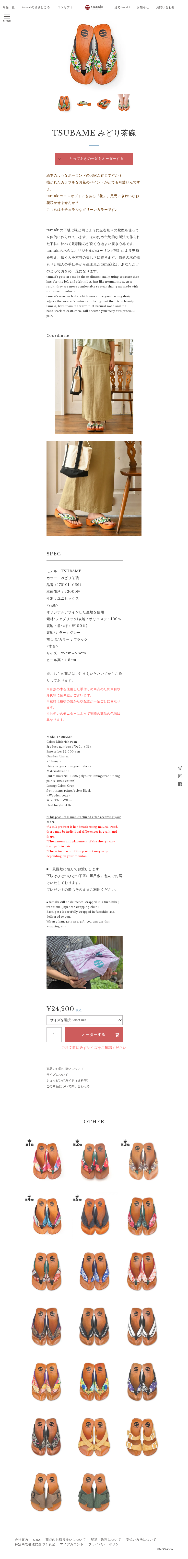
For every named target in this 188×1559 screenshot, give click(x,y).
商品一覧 (8, 7)
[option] (94, 54)
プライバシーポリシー (105, 1544)
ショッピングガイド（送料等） (68, 1080)
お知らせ (143, 7)
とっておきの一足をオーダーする (96, 158)
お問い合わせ (165, 7)
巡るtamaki (122, 7)
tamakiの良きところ (36, 7)
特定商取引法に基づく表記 (35, 1544)
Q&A (37, 1539)
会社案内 (21, 1539)
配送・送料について (106, 1539)
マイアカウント (71, 1544)
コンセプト (65, 7)
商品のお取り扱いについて (65, 1069)
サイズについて (57, 1074)
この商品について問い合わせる (68, 1086)
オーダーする (93, 1034)
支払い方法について (141, 1539)
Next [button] (58, 103)
